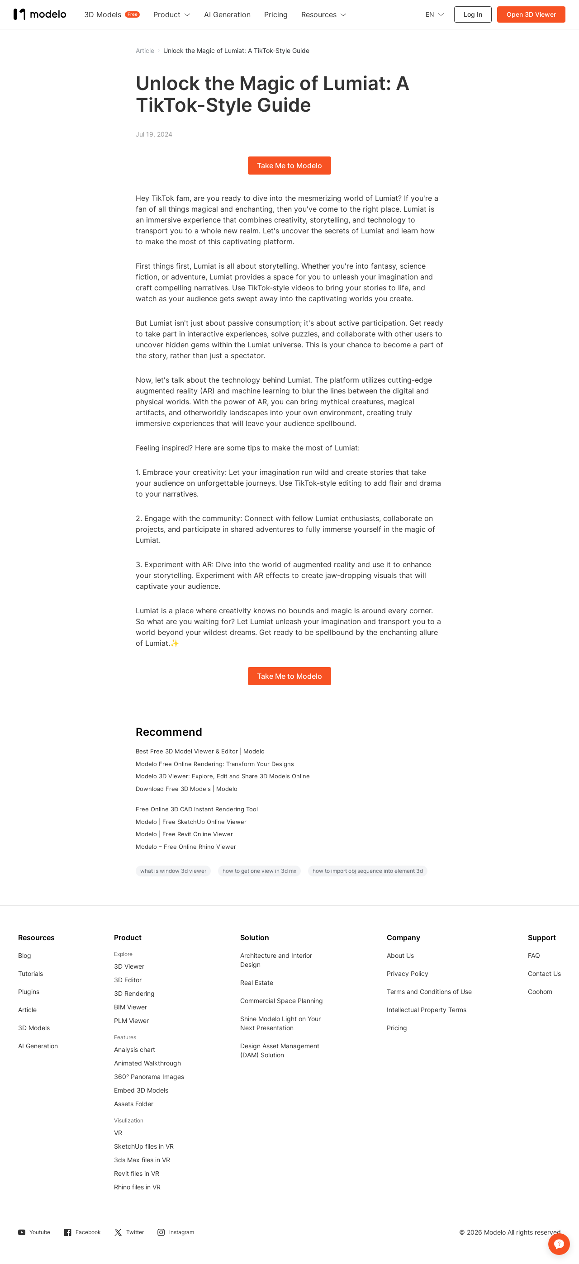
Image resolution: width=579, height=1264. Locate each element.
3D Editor (128, 980)
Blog (24, 955)
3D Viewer (129, 966)
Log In (473, 14)
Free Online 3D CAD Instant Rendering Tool (197, 809)
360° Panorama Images (149, 1076)
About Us (400, 955)
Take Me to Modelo (289, 165)
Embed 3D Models (141, 1090)
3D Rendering (134, 993)
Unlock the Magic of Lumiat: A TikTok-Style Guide (236, 50)
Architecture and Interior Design (276, 960)
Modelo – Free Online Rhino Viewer (186, 846)
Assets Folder (133, 1104)
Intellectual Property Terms (426, 1009)
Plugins (28, 991)
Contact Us (544, 973)
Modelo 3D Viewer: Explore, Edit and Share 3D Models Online (223, 776)
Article (27, 1009)
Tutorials (30, 973)
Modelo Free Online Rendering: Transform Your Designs (215, 763)
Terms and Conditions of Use (429, 991)
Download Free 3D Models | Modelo (186, 788)
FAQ (534, 955)
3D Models (34, 1028)
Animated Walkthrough (147, 1063)
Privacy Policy (407, 973)
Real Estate (256, 982)
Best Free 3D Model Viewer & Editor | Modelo (200, 751)
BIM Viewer (130, 1007)
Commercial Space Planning (281, 1000)
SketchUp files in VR (144, 1146)
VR (118, 1132)
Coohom (540, 991)
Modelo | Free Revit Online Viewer (184, 834)
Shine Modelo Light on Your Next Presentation (280, 1023)
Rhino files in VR (137, 1187)
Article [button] (145, 50)
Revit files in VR (136, 1173)
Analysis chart (134, 1049)
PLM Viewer (131, 1020)
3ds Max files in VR (142, 1160)
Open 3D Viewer (531, 14)
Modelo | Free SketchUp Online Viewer (191, 821)
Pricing (397, 1028)
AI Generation (38, 1046)
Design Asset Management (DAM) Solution (279, 1050)
